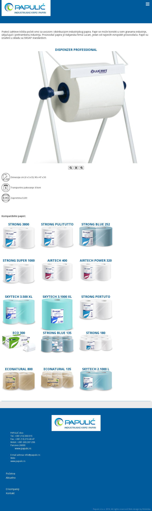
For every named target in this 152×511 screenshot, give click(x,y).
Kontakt (10, 493)
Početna (10, 473)
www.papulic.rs (23, 448)
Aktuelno (11, 478)
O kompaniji (12, 489)
